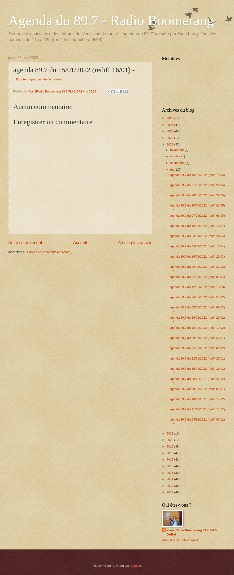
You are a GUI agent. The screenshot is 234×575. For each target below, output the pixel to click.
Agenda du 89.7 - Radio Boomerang (111, 20)
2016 (170, 466)
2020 (170, 440)
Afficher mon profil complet (180, 540)
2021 (170, 433)
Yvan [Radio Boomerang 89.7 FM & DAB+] (192, 532)
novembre (177, 150)
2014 (170, 479)
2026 (170, 118)
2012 (170, 492)
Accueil (80, 242)
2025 (170, 125)
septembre (177, 163)
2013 (170, 485)
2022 (170, 144)
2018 (170, 453)
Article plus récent (25, 242)
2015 (170, 472)
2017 (170, 459)
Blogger (136, 565)
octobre (175, 156)
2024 (170, 131)
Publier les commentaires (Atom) (49, 252)
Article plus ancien (135, 242)
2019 (170, 446)
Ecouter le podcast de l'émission (38, 79)
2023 (170, 138)
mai (173, 169)
